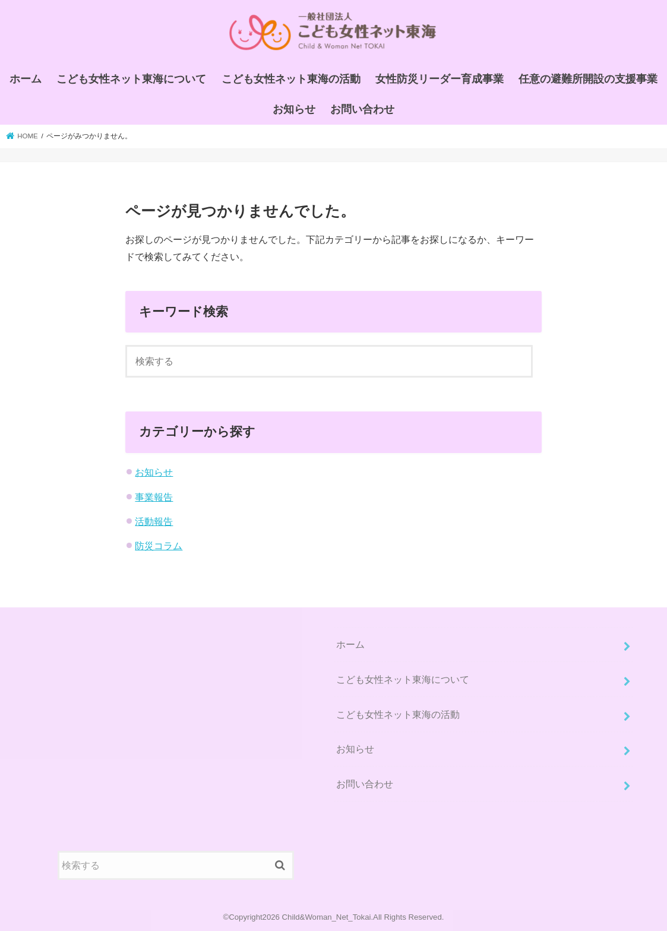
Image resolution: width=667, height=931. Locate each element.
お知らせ (294, 109)
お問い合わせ (362, 109)
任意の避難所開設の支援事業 (588, 79)
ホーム (26, 79)
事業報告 (154, 497)
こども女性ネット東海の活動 (291, 79)
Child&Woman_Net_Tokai (326, 917)
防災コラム (158, 545)
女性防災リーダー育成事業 (439, 79)
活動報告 (154, 521)
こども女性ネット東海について (131, 79)
